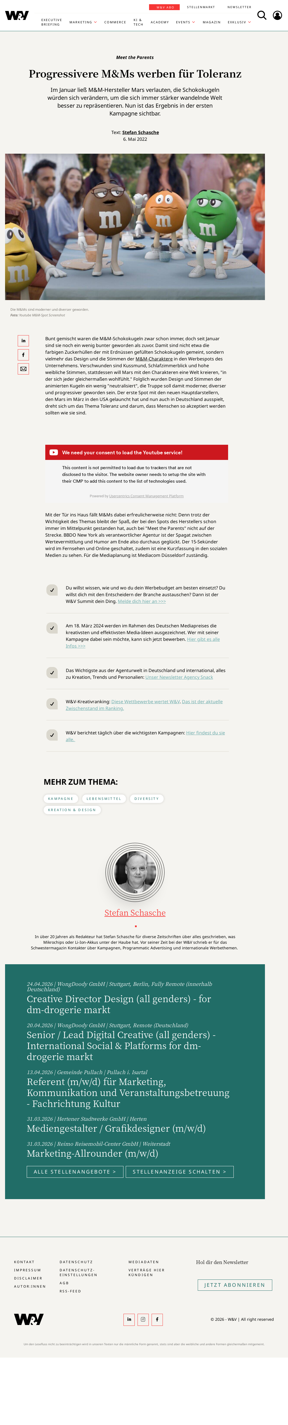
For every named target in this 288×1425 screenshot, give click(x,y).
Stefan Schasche (140, 132)
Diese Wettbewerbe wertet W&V (145, 701)
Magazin (212, 22)
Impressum (27, 1270)
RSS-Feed (71, 1291)
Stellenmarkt (201, 7)
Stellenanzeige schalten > (180, 1171)
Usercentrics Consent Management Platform (146, 495)
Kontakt (24, 1262)
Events (183, 22)
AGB (64, 1283)
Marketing (80, 22)
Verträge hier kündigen (147, 1272)
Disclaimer (28, 1278)
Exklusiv (237, 22)
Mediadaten (144, 1262)
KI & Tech (138, 22)
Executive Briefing (51, 22)
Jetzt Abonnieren (235, 1284)
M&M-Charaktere (154, 359)
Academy (160, 22)
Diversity (146, 798)
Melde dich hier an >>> (142, 601)
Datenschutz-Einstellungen (79, 1272)
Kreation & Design (72, 809)
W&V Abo (165, 7)
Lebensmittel (104, 798)
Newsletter (239, 7)
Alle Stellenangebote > (75, 1171)
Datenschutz (76, 1262)
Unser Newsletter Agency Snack (179, 677)
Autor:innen (30, 1286)
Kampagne (61, 798)
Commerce (115, 22)
